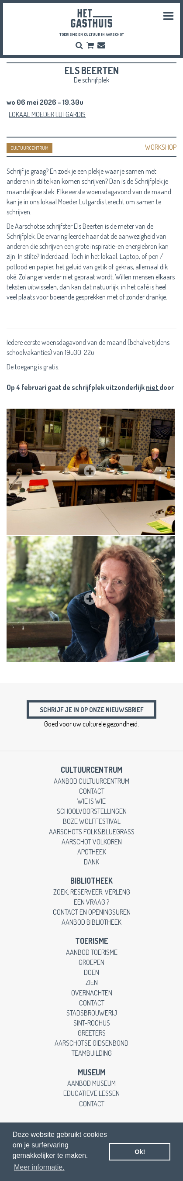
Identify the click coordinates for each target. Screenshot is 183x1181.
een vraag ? (91, 901)
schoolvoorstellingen (92, 811)
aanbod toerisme (91, 952)
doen (91, 972)
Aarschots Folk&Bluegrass (92, 831)
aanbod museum (91, 1083)
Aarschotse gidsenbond (91, 1042)
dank (91, 861)
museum (91, 1072)
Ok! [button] (140, 1151)
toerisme (91, 941)
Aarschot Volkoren (92, 841)
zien (92, 982)
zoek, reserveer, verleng (91, 891)
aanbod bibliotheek (91, 921)
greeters (92, 1032)
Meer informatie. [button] (39, 1167)
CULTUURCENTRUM (29, 148)
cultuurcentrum (91, 770)
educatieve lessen (91, 1093)
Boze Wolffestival (92, 821)
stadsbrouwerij (91, 1012)
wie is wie (91, 801)
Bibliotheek (91, 880)
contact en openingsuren (92, 911)
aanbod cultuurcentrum (91, 780)
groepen (91, 962)
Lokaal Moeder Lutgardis (47, 114)
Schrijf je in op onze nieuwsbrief (91, 709)
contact (91, 790)
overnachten (91, 992)
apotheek (91, 851)
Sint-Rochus (91, 1022)
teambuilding (92, 1052)
